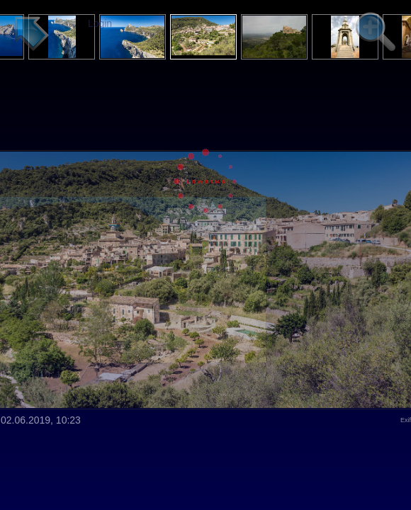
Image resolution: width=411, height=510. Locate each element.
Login (100, 23)
